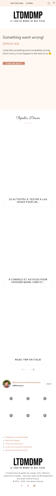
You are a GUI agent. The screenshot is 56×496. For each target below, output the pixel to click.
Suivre (49, 384)
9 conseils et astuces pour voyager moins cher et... (28, 281)
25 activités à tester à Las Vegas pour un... (28, 200)
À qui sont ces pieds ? (14, 444)
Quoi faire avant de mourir (16, 450)
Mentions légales (12, 440)
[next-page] (32, 369)
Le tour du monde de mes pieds (18, 447)
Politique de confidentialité (16, 437)
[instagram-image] (11, 398)
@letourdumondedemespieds (26, 382)
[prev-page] (23, 369)
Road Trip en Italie (28, 359)
